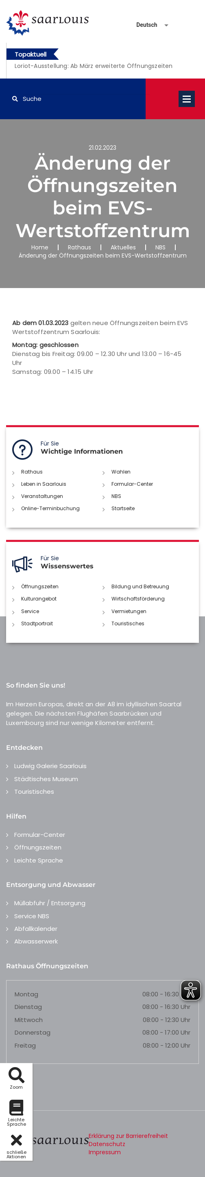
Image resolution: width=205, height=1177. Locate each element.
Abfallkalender (35, 928)
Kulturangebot (39, 598)
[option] (94, 70)
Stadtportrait (37, 623)
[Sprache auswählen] (142, 25)
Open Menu (187, 99)
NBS (160, 247)
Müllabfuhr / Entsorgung (49, 903)
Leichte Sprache (38, 860)
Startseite (123, 508)
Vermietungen (128, 611)
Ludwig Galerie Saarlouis (50, 766)
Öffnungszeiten (40, 586)
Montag (26, 994)
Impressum (105, 1152)
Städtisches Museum (46, 779)
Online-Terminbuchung (50, 508)
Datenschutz (107, 1144)
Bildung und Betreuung (140, 586)
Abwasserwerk (36, 941)
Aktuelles (123, 247)
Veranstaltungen (42, 496)
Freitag (25, 1045)
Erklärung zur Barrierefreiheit (128, 1136)
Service (30, 611)
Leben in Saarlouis (43, 483)
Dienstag (28, 1006)
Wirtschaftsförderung (138, 598)
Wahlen (121, 471)
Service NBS (31, 916)
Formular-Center (132, 483)
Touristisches (127, 623)
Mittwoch (29, 1019)
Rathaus (79, 247)
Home (39, 247)
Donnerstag (32, 1032)
